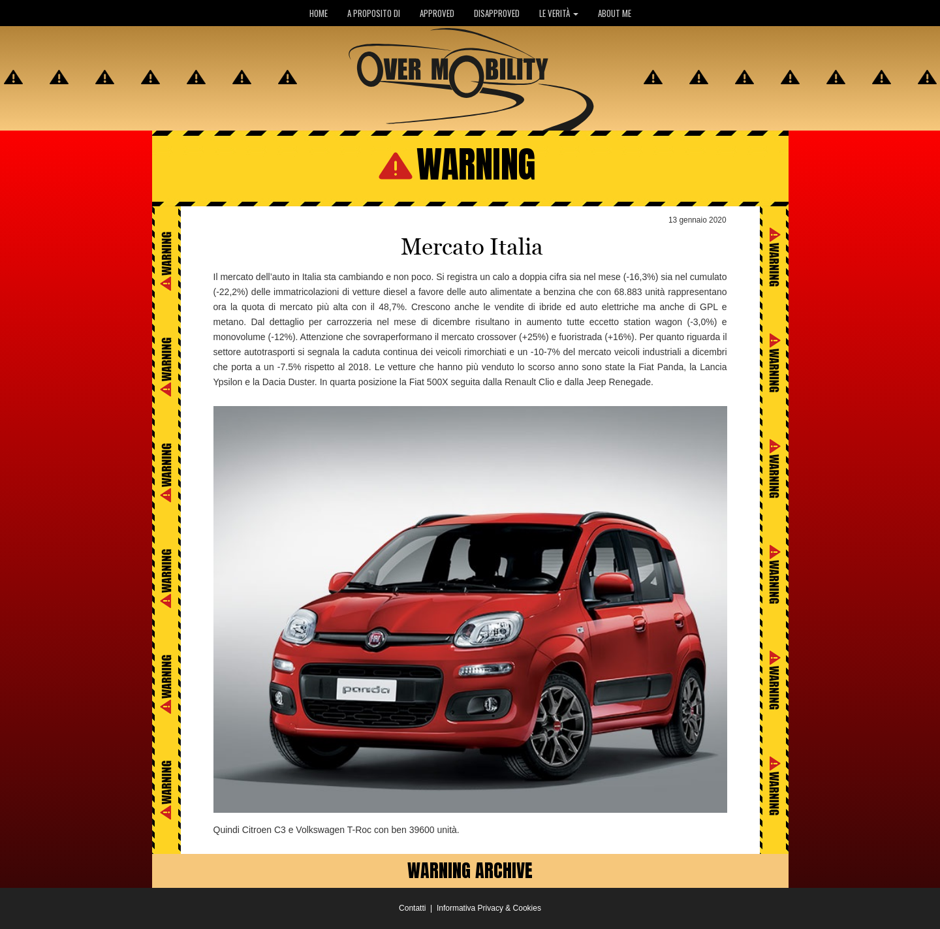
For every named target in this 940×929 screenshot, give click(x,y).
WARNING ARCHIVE (470, 870)
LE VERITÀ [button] (558, 13)
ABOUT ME (614, 13)
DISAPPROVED (497, 13)
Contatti (412, 908)
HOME (318, 13)
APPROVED (437, 13)
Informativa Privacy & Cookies (489, 908)
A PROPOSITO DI (373, 13)
